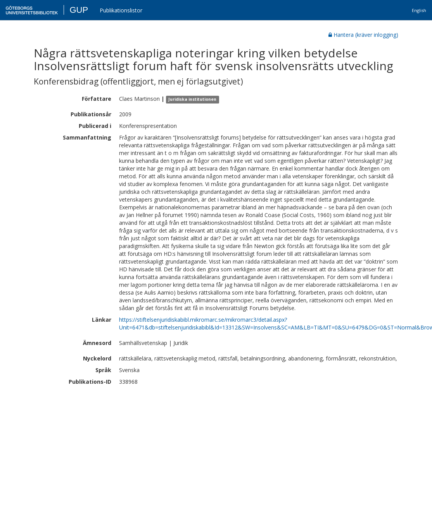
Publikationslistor (121, 10)
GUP (78, 10)
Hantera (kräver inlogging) (363, 34)
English (419, 10)
